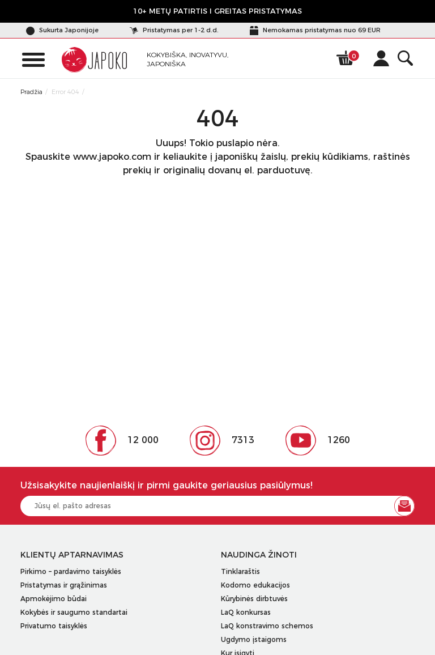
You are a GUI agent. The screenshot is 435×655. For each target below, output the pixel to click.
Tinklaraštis (240, 571)
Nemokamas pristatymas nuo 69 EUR (315, 30)
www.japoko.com (112, 156)
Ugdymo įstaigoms (254, 639)
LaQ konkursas (246, 612)
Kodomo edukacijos (255, 585)
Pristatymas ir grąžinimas (63, 585)
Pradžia (31, 92)
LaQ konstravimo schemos (267, 626)
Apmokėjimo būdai (53, 598)
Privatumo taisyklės (53, 626)
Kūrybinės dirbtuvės (254, 598)
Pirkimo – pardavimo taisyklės (70, 571)
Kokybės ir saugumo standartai (73, 612)
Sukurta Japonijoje (62, 30)
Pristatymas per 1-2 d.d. (174, 30)
